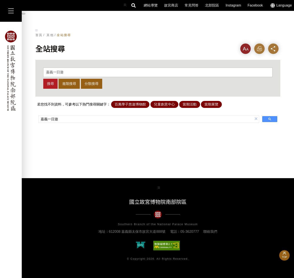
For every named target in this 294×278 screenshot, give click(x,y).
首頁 (39, 35)
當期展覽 (211, 104)
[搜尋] (146, 119)
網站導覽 (151, 5)
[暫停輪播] (23, 13)
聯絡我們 (210, 231)
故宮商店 (171, 5)
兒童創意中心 (164, 104)
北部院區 (212, 5)
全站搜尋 (64, 35)
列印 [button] (259, 48)
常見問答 (192, 5)
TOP (284, 257)
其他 (50, 35)
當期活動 (190, 104)
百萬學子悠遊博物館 (130, 104)
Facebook (255, 5)
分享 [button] (273, 48)
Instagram (233, 5)
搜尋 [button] (133, 5)
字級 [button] (245, 48)
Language (284, 5)
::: (36, 30)
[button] (256, 119)
